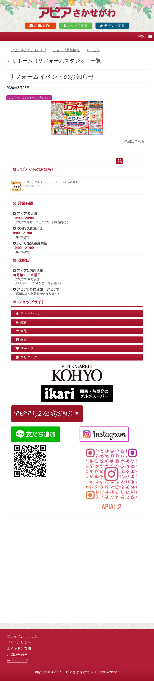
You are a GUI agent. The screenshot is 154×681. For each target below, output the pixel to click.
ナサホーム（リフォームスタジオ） (29, 97)
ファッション (28, 313)
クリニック (26, 357)
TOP (28, 50)
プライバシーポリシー (24, 636)
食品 (21, 331)
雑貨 (21, 322)
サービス (24, 348)
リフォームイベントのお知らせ (51, 76)
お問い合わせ (17, 655)
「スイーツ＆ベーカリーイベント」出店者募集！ (52, 182)
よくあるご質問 (19, 648)
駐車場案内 (40, 25)
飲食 (21, 340)
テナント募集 (112, 25)
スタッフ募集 (76, 25)
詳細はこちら (134, 141)
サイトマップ (17, 661)
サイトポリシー (19, 642)
